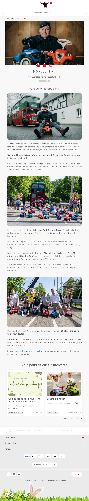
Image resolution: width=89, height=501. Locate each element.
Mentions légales (29, 480)
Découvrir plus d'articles (71, 427)
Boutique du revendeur (57, 480)
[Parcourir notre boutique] (44, 12)
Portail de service (44, 465)
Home (8, 18)
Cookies (42, 480)
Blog (13, 18)
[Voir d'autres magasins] (51, 3)
